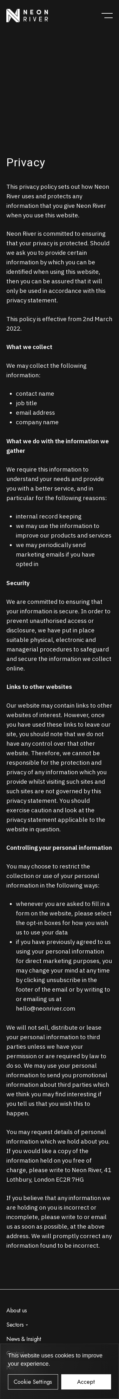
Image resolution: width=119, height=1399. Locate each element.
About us (16, 1310)
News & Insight (23, 1339)
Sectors (15, 1325)
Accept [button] (86, 1382)
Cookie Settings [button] (33, 1382)
